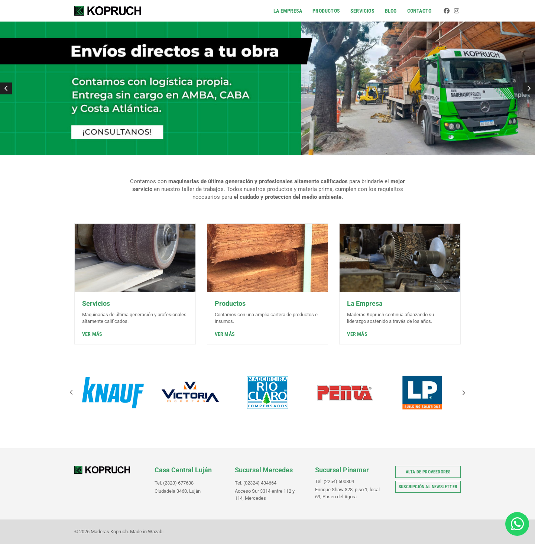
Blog (391, 11)
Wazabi (155, 531)
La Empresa (287, 11)
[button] (6, 88)
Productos (326, 11)
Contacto (419, 11)
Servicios (362, 11)
